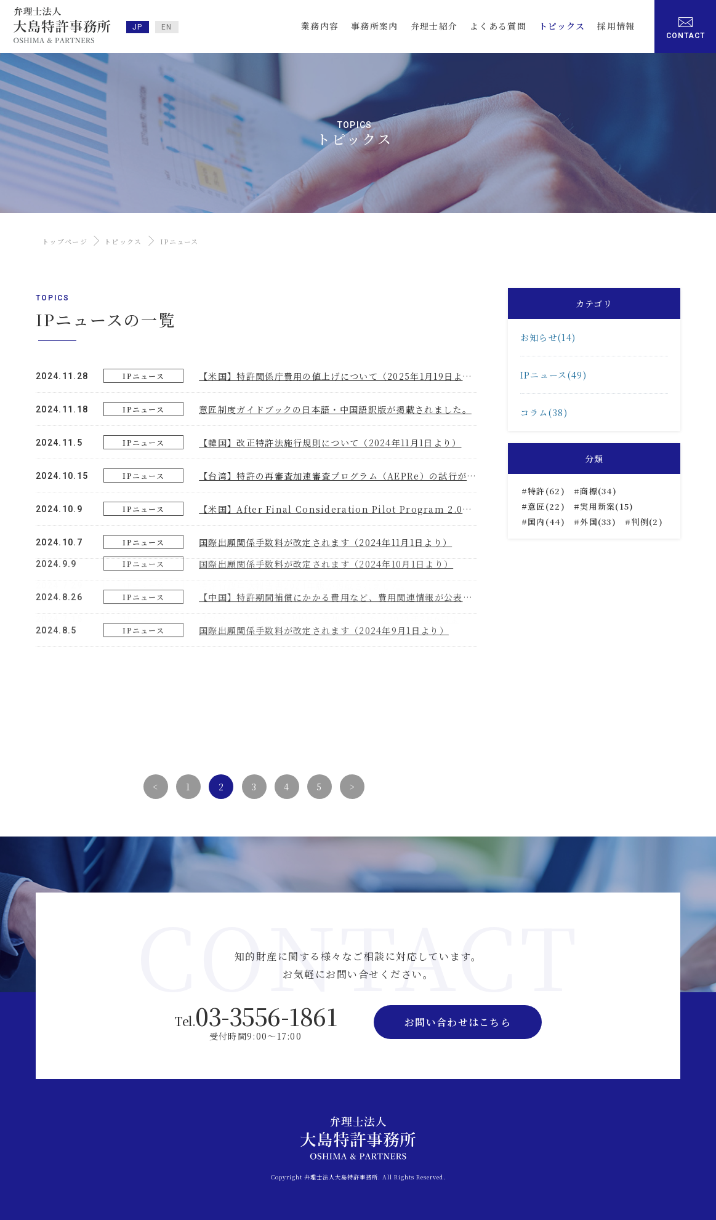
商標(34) (598, 491)
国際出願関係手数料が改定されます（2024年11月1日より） (325, 542)
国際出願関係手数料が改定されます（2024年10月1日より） (326, 487)
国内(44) (546, 522)
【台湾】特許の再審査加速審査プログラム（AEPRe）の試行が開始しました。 (366, 475)
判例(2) (647, 522)
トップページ (64, 241)
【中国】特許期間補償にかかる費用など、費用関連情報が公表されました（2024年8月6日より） (404, 520)
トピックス (123, 241)
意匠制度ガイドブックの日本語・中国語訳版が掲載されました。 (335, 409)
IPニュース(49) (553, 375)
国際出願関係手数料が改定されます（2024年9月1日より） (324, 553)
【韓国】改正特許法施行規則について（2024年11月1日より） (330, 442)
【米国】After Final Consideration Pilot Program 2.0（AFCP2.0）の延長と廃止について (407, 508)
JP (137, 27)
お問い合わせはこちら (457, 1022)
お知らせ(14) (548, 337)
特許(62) (546, 491)
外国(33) (598, 522)
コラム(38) (544, 412)
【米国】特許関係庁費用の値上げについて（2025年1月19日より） (340, 375)
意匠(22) (546, 506)
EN (166, 27)
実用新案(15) (607, 506)
